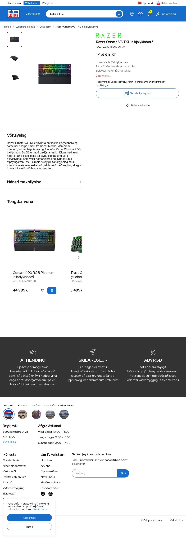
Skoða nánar (40, 509)
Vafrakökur (176, 520)
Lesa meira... (103, 75)
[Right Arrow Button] (78, 257)
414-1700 (9, 436)
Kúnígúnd (47, 3)
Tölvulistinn (31, 3)
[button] (29, 517)
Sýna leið (9, 442)
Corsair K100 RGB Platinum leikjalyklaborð (33, 274)
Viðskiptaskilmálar (152, 520)
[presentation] (33, 14)
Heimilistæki (14, 3)
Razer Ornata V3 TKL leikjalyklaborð (77, 26)
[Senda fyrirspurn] (137, 93)
